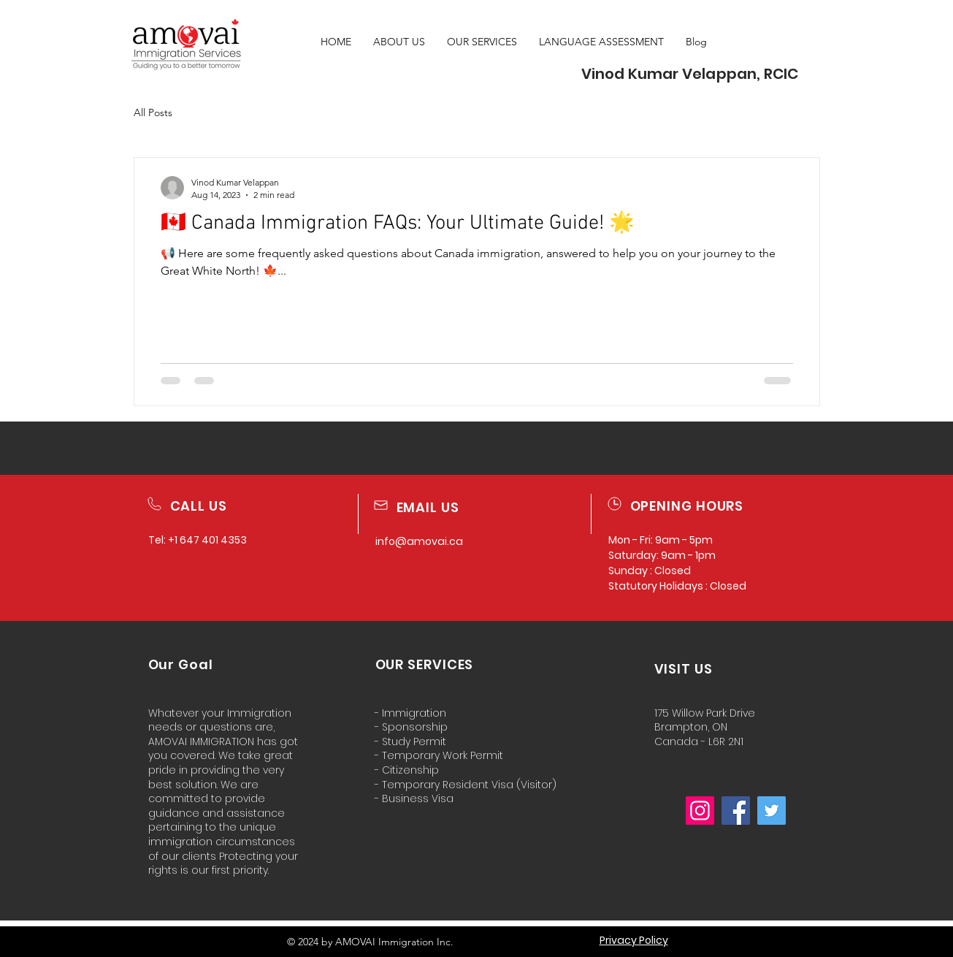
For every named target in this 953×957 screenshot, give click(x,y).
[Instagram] (700, 810)
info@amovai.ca (419, 541)
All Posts (153, 112)
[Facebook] (736, 810)
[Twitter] (771, 810)
